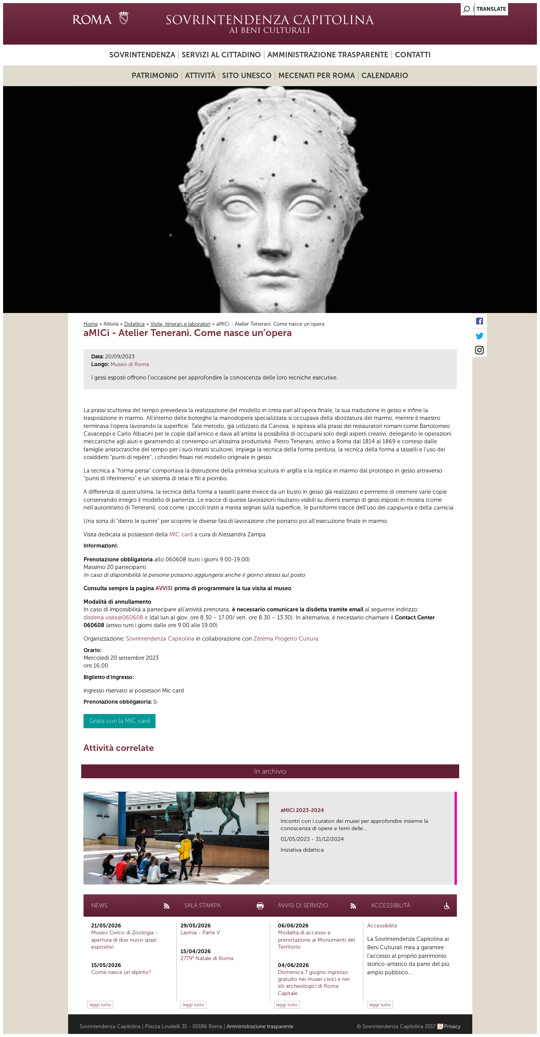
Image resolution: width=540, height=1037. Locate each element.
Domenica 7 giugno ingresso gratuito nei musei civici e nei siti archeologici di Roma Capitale (313, 983)
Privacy (452, 1026)
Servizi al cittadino (221, 54)
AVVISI (164, 588)
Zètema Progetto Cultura (286, 638)
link (451, 876)
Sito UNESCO (247, 75)
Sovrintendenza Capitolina (160, 638)
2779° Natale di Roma (207, 958)
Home (91, 324)
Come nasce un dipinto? (121, 972)
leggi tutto (100, 1004)
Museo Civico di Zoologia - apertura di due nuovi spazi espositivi (124, 939)
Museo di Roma (129, 364)
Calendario (384, 75)
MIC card (181, 534)
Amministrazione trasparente (327, 54)
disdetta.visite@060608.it (116, 617)
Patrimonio (155, 75)
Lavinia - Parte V (200, 932)
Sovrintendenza (142, 54)
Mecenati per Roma (316, 75)
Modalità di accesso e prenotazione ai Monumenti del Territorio (316, 939)
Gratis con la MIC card (119, 720)
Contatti (413, 54)
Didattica (134, 324)
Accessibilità (382, 925)
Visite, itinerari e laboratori (180, 324)
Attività (200, 75)
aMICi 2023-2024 (302, 810)
